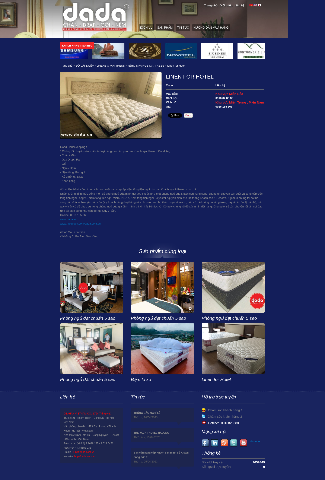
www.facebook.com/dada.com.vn (80, 223)
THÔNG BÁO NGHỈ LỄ (147, 412)
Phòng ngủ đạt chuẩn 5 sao (87, 318)
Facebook (205, 443)
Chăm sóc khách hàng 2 (225, 416)
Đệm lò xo (141, 379)
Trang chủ (210, 5)
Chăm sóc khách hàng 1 (225, 410)
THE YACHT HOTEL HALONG (151, 432)
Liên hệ (239, 5)
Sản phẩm (164, 27)
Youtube (215, 443)
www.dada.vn (68, 219)
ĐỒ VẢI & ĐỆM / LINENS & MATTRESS (100, 65)
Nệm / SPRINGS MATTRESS (146, 65)
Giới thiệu (226, 5)
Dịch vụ (146, 27)
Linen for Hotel (216, 379)
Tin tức (183, 27)
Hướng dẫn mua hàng (211, 27)
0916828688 (230, 423)
